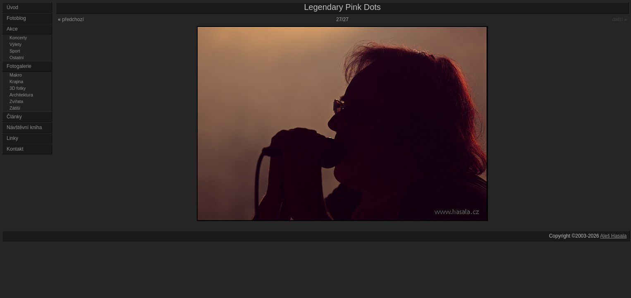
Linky (12, 138)
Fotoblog (16, 18)
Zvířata (16, 101)
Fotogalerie (19, 66)
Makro (16, 74)
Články (14, 117)
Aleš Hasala (613, 236)
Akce (12, 29)
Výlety (16, 44)
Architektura (21, 94)
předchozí (71, 19)
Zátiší (15, 108)
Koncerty (18, 37)
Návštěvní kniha (24, 127)
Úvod (12, 7)
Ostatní (17, 57)
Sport (15, 50)
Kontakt (15, 149)
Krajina (16, 81)
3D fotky (18, 88)
